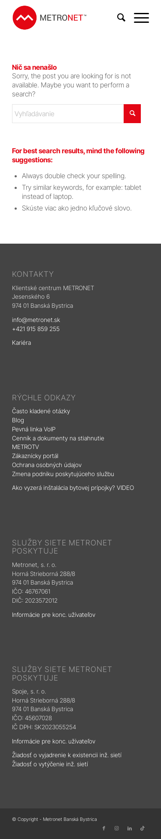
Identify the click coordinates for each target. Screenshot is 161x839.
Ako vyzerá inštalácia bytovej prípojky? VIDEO (73, 487)
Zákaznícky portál (35, 455)
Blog (19, 420)
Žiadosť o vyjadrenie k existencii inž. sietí (67, 755)
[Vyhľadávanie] (117, 17)
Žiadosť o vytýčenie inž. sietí (50, 764)
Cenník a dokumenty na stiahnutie (58, 438)
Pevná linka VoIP (34, 429)
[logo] (67, 17)
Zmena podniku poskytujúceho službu (63, 473)
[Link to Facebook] (103, 828)
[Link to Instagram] (116, 828)
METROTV (25, 446)
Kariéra (21, 342)
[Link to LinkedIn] (129, 828)
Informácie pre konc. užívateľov (53, 614)
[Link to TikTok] (142, 828)
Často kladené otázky (41, 411)
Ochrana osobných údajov (47, 464)
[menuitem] (117, 17)
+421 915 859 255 (36, 328)
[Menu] (137, 17)
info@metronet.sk (36, 319)
